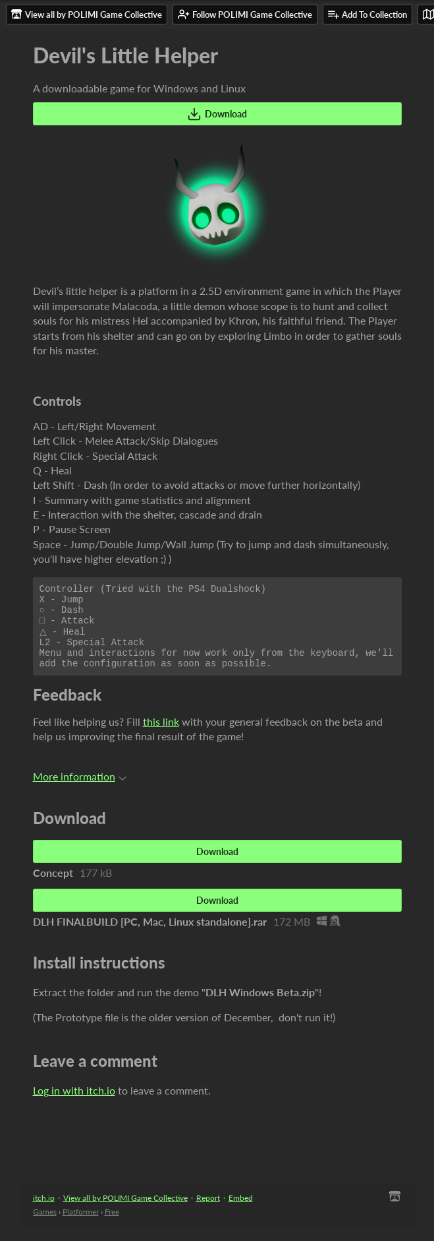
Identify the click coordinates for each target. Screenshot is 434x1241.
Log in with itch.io (74, 1105)
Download (217, 114)
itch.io (44, 1213)
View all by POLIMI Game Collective (125, 1213)
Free (112, 1227)
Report (208, 1213)
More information (79, 791)
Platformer (81, 1227)
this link (161, 736)
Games (45, 1227)
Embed (241, 1213)
